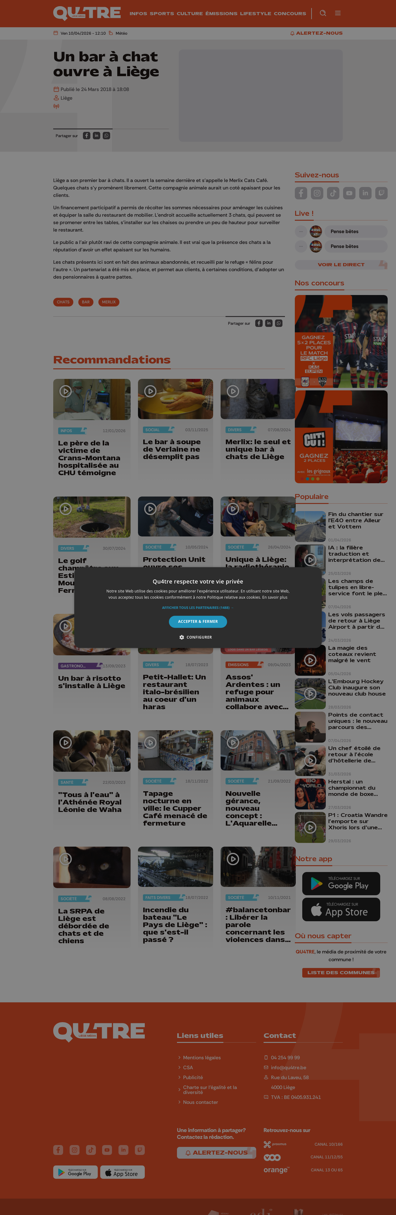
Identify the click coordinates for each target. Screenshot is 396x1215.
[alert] (198, 607)
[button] (198, 608)
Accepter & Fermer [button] (198, 621)
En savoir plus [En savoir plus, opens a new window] (274, 597)
